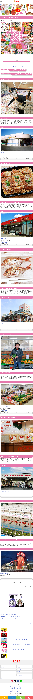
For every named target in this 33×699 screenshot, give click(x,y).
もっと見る (30, 623)
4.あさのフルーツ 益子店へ (6, 73)
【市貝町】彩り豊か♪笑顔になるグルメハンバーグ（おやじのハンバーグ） (12, 612)
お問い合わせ (18, 671)
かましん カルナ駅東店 (4, 573)
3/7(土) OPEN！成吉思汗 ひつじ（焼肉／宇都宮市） (9, 614)
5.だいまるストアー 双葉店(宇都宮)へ (16, 74)
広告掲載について (3, 675)
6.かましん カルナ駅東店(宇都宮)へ (27, 74)
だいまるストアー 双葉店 (4, 491)
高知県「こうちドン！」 (20, 691)
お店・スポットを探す (4, 698)
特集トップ (16, 590)
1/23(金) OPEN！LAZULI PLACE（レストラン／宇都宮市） (10, 621)
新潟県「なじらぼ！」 (19, 687)
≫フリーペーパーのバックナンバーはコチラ (16, 66)
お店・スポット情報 (6, 158)
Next (31, 98)
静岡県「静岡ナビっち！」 (13, 686)
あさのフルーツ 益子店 (4, 406)
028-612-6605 (4, 576)
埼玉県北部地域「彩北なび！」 (12, 691)
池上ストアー (2, 323)
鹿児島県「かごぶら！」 (20, 690)
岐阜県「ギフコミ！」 (13, 688)
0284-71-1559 (4, 156)
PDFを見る (16, 60)
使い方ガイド (2, 669)
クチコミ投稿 (27, 158)
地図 (16, 158)
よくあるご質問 (19, 669)
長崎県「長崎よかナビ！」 (20, 686)
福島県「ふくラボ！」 (13, 687)
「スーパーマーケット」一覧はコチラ (16, 582)
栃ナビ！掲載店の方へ (19, 675)
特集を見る (29, 698)
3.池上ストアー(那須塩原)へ (22, 70)
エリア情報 (20, 698)
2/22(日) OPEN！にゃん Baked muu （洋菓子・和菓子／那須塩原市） (11, 616)
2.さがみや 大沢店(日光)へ (13, 70)
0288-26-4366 (4, 242)
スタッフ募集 (2, 678)
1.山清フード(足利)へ (5, 69)
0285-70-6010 (4, 410)
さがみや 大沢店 (3, 238)
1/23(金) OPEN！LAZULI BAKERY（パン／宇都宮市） (9, 618)
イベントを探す (12, 698)
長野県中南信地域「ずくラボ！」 (21, 688)
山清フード (2, 152)
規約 (1, 671)
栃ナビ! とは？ (16, 663)
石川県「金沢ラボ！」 (13, 690)
